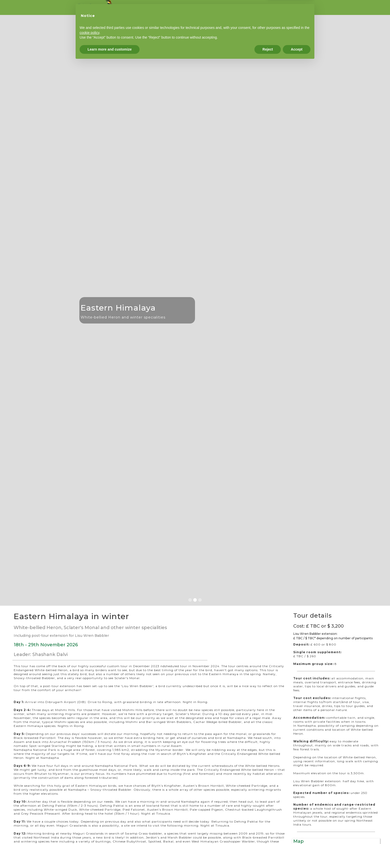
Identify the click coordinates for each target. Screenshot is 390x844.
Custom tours (178, 7)
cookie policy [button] (89, 814)
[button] (10, 310)
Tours (151, 7)
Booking (255, 7)
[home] (96, 7)
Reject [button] (267, 830)
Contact (279, 7)
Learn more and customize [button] (110, 830)
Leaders (231, 7)
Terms (301, 7)
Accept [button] (296, 830)
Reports (207, 7)
